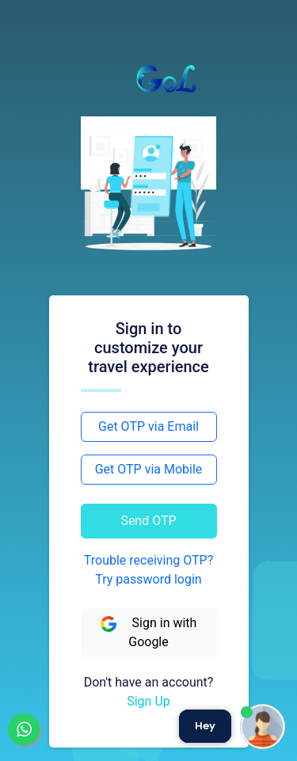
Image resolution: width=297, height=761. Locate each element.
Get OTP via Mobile (149, 469)
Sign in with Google (149, 632)
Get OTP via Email (148, 426)
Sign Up (148, 701)
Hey (205, 726)
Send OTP (148, 520)
